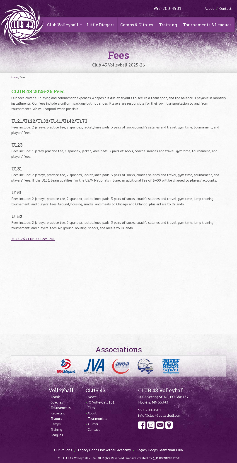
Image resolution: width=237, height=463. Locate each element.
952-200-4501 (167, 8)
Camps (56, 424)
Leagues (57, 435)
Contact (225, 8)
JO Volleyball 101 (101, 402)
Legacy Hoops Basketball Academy (104, 450)
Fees (91, 407)
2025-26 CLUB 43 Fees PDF (33, 238)
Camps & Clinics (136, 24)
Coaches (57, 402)
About (209, 8)
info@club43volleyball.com (159, 415)
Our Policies (63, 450)
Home (14, 77)
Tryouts (56, 418)
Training (168, 24)
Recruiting (58, 413)
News (92, 396)
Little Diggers (100, 24)
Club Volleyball (62, 24)
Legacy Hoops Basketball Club (160, 450)
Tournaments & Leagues (207, 24)
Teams (55, 396)
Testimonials (97, 418)
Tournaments (61, 407)
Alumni (92, 424)
